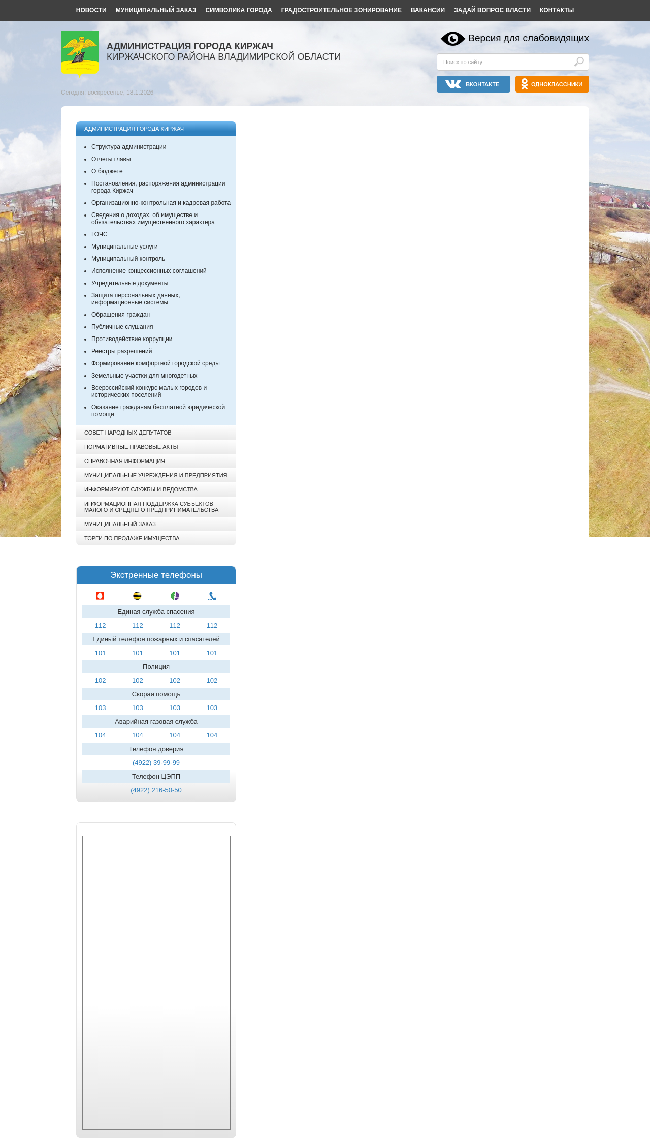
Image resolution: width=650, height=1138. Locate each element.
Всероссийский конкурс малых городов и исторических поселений (149, 391)
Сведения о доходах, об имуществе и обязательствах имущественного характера (153, 218)
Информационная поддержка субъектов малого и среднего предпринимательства (151, 507)
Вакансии (428, 10)
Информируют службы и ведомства (141, 489)
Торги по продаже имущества (132, 538)
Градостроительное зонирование (341, 10)
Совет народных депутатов (128, 432)
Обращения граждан (120, 314)
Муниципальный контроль (128, 258)
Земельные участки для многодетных (144, 375)
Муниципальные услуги (124, 246)
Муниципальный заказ (156, 10)
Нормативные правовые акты (131, 447)
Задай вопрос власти (492, 10)
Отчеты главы (111, 159)
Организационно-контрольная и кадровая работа (161, 202)
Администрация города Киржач (134, 129)
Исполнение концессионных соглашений (149, 270)
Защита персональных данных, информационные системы (135, 299)
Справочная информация (124, 461)
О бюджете (107, 171)
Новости (91, 10)
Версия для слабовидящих (528, 38)
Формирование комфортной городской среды (155, 363)
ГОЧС (99, 234)
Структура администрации (128, 146)
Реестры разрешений (121, 351)
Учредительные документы (129, 283)
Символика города (238, 10)
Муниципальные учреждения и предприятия (155, 475)
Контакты (557, 10)
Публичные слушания (122, 326)
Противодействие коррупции (132, 339)
